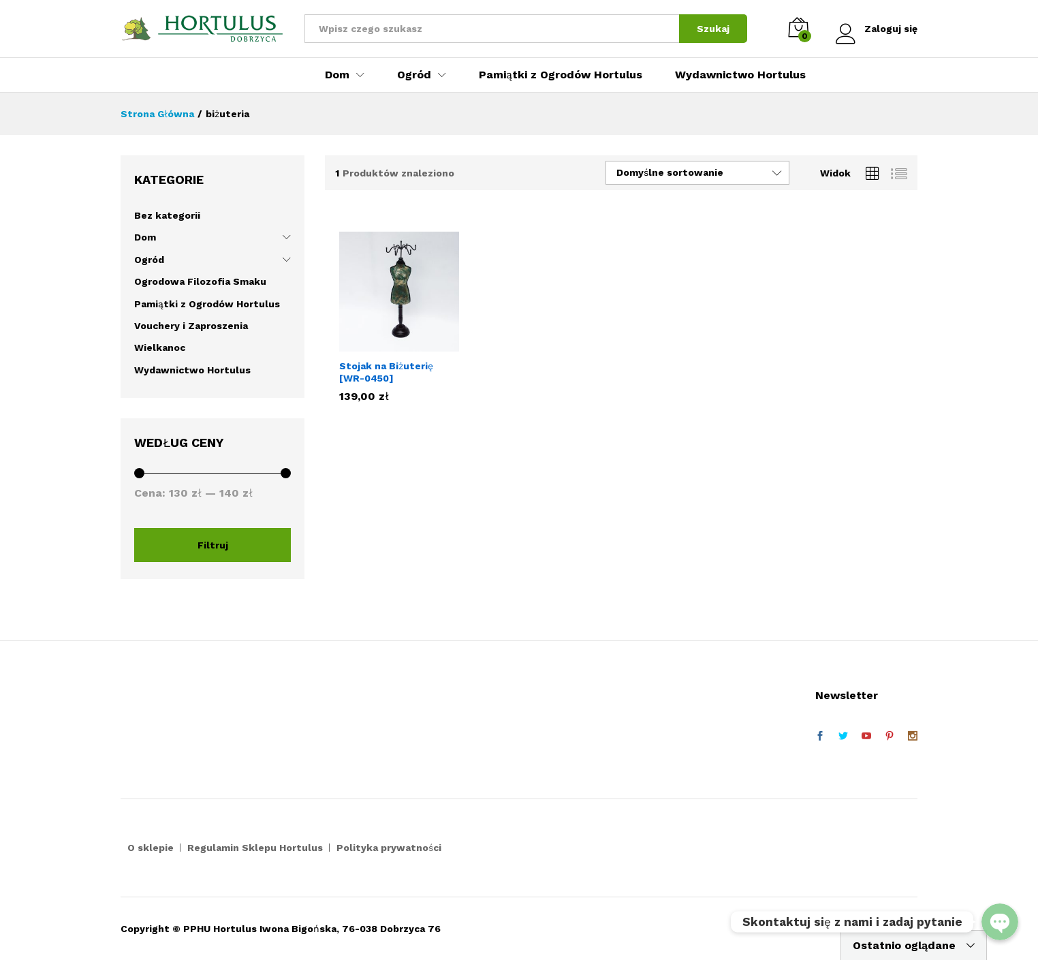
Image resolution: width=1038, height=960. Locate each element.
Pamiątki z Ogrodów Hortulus (560, 74)
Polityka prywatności (388, 847)
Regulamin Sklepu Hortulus (255, 847)
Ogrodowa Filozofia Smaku (200, 281)
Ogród (149, 259)
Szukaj (713, 28)
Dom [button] (337, 74)
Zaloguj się (876, 29)
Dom (145, 237)
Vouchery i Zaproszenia (191, 325)
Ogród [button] (414, 74)
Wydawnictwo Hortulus (740, 74)
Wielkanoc (159, 347)
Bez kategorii (167, 215)
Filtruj (213, 545)
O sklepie (150, 847)
